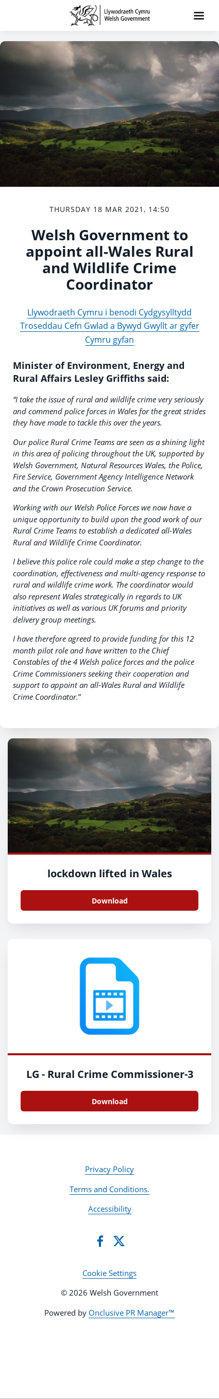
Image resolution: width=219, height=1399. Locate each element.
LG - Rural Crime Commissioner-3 (109, 1074)
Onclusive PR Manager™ (132, 1312)
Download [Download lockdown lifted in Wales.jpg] (110, 901)
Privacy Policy (109, 1169)
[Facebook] (100, 1241)
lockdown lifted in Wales (109, 873)
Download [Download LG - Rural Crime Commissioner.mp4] (110, 1101)
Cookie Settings (109, 1273)
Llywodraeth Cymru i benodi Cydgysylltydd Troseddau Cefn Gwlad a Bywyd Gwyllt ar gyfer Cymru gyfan (109, 326)
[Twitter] (119, 1241)
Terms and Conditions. (109, 1189)
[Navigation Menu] (199, 15)
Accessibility (109, 1208)
